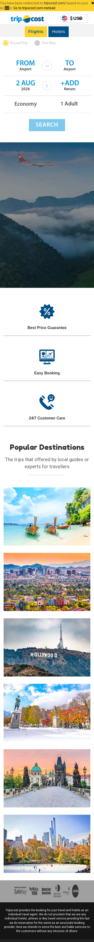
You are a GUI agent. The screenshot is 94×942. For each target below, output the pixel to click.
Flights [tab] (36, 31)
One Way (49, 43)
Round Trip (19, 43)
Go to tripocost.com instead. (34, 8)
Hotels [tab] (58, 31)
